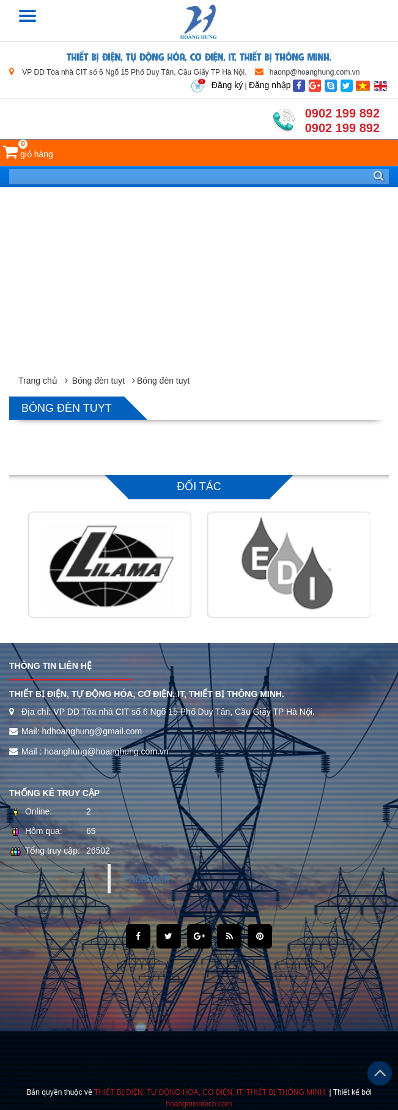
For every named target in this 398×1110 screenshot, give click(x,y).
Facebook (146, 879)
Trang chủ (37, 381)
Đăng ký (227, 85)
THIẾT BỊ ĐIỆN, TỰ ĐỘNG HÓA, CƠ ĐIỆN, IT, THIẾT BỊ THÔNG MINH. (199, 56)
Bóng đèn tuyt (98, 381)
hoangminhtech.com (199, 1104)
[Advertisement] (199, 279)
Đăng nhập (270, 85)
